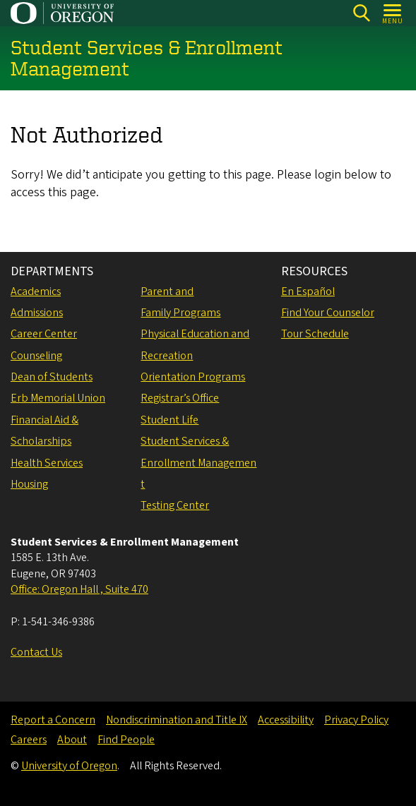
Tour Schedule (315, 334)
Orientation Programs (193, 377)
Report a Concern (53, 720)
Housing (29, 484)
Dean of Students (52, 377)
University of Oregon (69, 766)
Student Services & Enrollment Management (198, 462)
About (72, 739)
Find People (126, 739)
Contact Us (36, 652)
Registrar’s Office (180, 398)
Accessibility (286, 720)
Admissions (37, 312)
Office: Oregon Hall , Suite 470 (79, 589)
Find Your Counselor (327, 312)
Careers (29, 739)
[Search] (361, 13)
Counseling (36, 355)
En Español (308, 291)
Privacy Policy (356, 720)
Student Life (169, 420)
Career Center (44, 334)
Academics (36, 291)
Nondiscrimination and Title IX (176, 720)
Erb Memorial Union (58, 398)
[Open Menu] (393, 13)
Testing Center (175, 505)
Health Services (47, 463)
